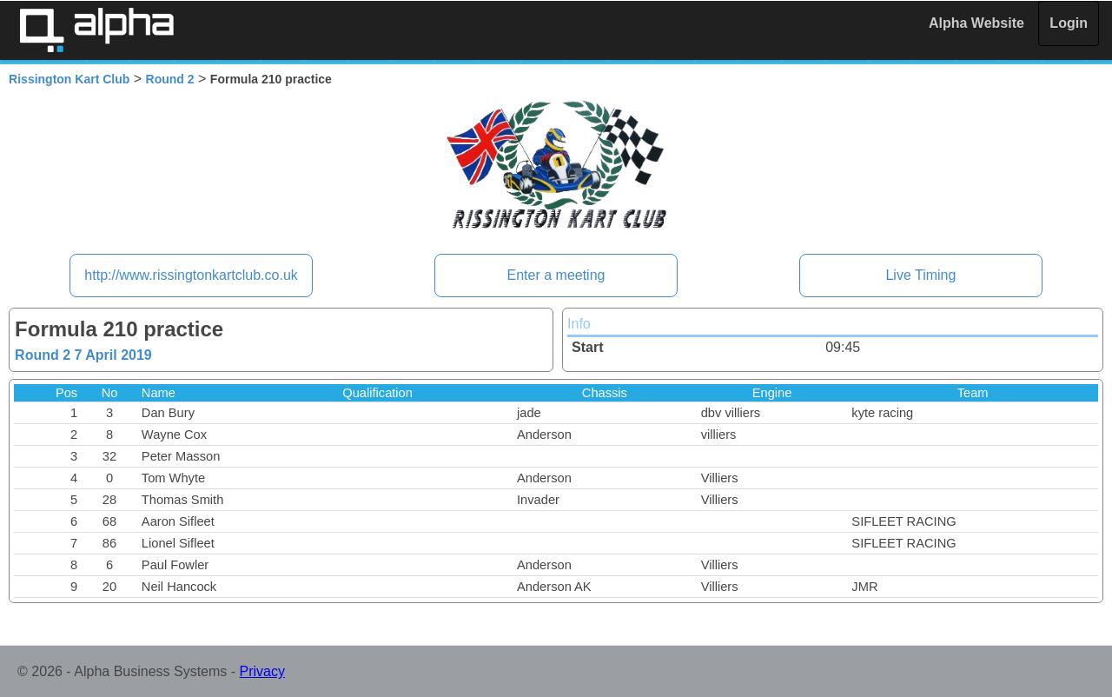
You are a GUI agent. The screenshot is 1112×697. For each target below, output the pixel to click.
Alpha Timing (96, 30)
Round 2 (170, 79)
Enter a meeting (556, 275)
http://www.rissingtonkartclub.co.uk (190, 275)
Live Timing (920, 275)
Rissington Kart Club (69, 79)
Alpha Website (976, 23)
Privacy (262, 671)
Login (1068, 23)
